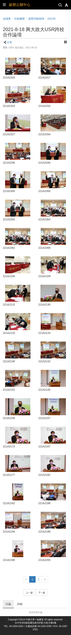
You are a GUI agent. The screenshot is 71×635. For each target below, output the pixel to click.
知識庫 (7, 18)
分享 (9, 42)
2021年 (51, 18)
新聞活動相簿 (36, 18)
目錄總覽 (19, 18)
